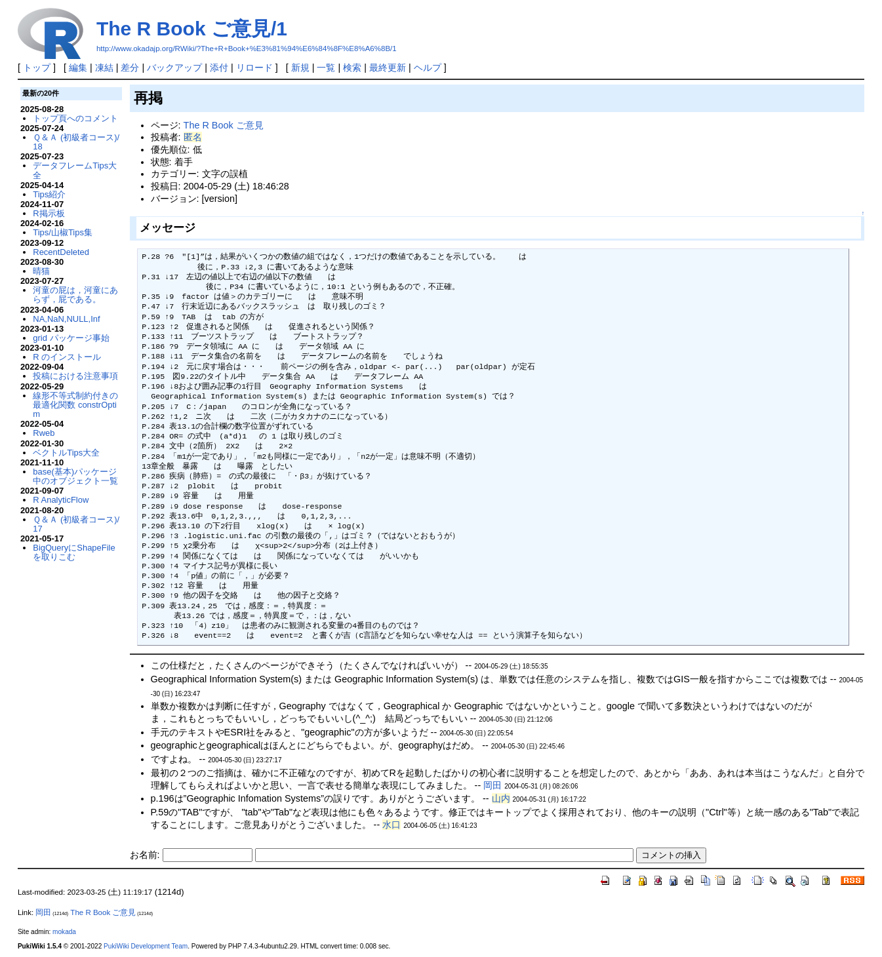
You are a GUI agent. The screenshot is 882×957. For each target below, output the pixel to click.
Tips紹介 (49, 194)
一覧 (326, 67)
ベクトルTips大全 (66, 453)
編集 (78, 67)
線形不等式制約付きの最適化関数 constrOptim (75, 405)
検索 (352, 67)
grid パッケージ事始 (71, 338)
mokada (64, 931)
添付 (219, 67)
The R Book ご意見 (224, 125)
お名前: (146, 855)
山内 (501, 798)
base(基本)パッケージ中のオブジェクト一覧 (75, 476)
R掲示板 (48, 213)
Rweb (43, 433)
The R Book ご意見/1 (191, 28)
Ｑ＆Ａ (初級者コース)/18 (76, 141)
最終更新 (387, 67)
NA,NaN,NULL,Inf (66, 319)
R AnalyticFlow (61, 500)
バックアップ (174, 67)
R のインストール (67, 357)
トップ (36, 67)
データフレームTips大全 (75, 170)
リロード (254, 67)
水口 (391, 824)
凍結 (104, 67)
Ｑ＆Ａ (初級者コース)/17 (76, 524)
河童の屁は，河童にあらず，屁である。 (75, 294)
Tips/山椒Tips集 (62, 232)
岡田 (492, 785)
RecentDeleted (61, 252)
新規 (300, 67)
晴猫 (41, 271)
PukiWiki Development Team (146, 946)
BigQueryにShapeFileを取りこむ (74, 552)
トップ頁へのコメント (75, 118)
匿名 (193, 137)
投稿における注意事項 (75, 376)
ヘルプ (427, 67)
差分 (130, 67)
